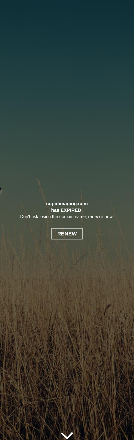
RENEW (67, 234)
